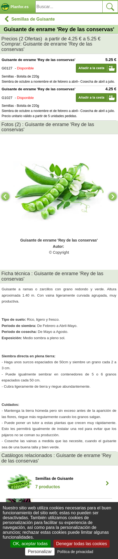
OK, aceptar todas (30, 543)
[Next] (113, 196)
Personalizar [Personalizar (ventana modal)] (40, 551)
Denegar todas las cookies (81, 543)
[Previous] (5, 196)
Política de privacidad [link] (75, 552)
